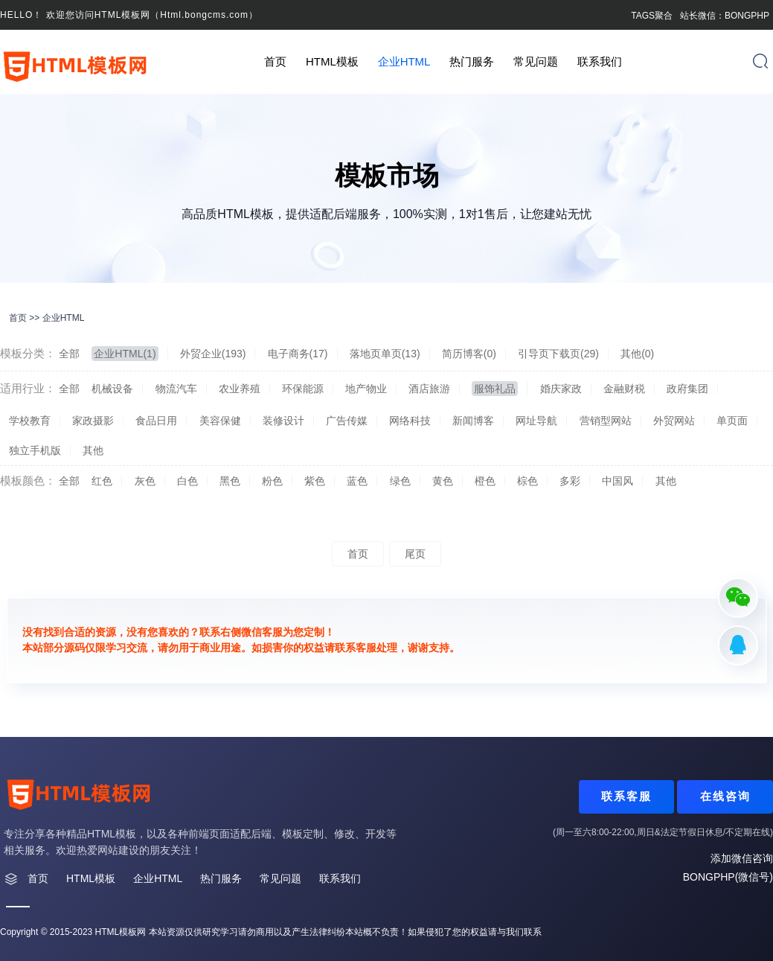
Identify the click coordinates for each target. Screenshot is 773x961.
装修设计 (283, 420)
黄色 (442, 481)
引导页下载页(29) (558, 353)
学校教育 (30, 420)
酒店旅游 (429, 388)
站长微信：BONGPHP (724, 15)
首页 (275, 61)
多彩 (569, 481)
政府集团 (687, 388)
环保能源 (303, 388)
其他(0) (637, 353)
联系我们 (599, 61)
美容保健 (220, 420)
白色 (187, 481)
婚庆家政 (561, 388)
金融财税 (624, 388)
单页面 (732, 420)
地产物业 (366, 388)
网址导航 (536, 420)
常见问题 (535, 61)
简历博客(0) (469, 353)
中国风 (617, 481)
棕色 (527, 481)
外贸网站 (674, 420)
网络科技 (410, 420)
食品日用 (156, 420)
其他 (93, 450)
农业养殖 (239, 388)
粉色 (272, 481)
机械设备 (112, 388)
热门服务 (471, 61)
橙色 (485, 481)
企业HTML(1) (124, 354)
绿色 (400, 481)
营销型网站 (606, 420)
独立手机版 (35, 450)
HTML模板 (332, 61)
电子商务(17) (298, 353)
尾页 (415, 554)
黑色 (229, 481)
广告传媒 (347, 420)
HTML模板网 (121, 932)
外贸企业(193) (213, 353)
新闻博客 (473, 420)
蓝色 (357, 481)
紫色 (314, 481)
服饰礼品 (495, 389)
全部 (69, 354)
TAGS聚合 (652, 15)
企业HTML (404, 61)
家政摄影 (93, 420)
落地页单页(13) (385, 353)
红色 (102, 481)
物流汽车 (176, 388)
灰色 (145, 481)
